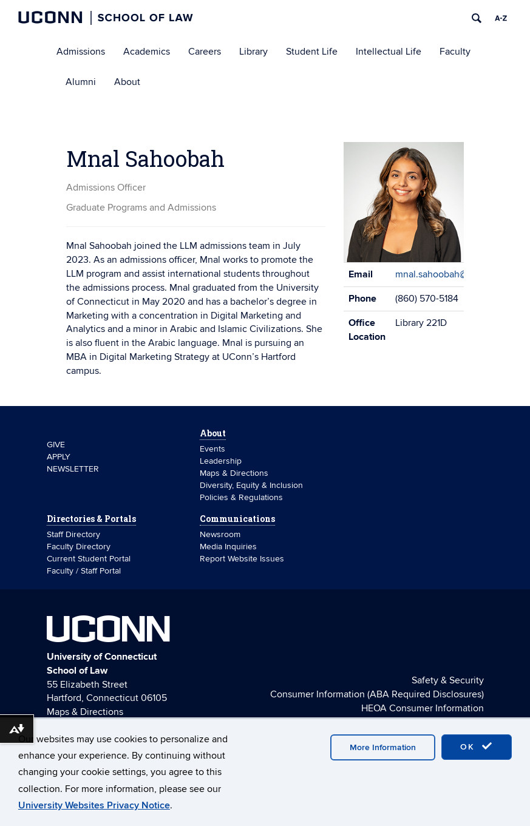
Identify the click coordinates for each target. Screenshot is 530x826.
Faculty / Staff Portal (84, 571)
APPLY (58, 457)
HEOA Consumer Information (422, 708)
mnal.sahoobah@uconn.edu (454, 274)
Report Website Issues (242, 558)
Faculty (455, 52)
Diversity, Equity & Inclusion (251, 485)
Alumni (81, 82)
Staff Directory (73, 534)
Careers (204, 52)
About (127, 82)
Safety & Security (448, 680)
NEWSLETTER (73, 469)
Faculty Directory (78, 546)
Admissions (80, 52)
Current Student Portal (89, 558)
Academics (146, 52)
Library (253, 52)
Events (212, 449)
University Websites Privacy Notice (94, 805)
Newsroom (221, 534)
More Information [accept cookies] (383, 747)
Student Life (312, 52)
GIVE (56, 444)
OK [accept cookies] (476, 746)
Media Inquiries (228, 546)
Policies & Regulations (241, 497)
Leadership (221, 461)
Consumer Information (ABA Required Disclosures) (377, 694)
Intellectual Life (388, 52)
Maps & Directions (234, 473)
